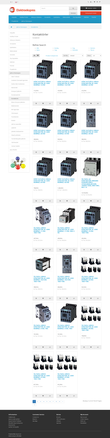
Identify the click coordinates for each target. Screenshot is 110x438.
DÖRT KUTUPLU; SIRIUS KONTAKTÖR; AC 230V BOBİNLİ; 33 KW (66, 132)
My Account (83, 417)
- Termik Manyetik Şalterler (18, 139)
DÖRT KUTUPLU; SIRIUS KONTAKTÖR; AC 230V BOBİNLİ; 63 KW (42, 180)
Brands (58, 417)
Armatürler (47, 17)
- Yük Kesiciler (14, 142)
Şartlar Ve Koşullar (14, 427)
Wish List (82, 421)
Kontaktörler (34, 27)
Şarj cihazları (13, 150)
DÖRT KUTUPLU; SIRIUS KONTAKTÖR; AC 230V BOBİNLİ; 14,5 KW (66, 83)
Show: (89, 55)
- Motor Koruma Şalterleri (17, 102)
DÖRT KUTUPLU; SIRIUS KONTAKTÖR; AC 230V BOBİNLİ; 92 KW (66, 180)
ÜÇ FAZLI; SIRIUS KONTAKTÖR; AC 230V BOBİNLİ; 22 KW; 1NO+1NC (90, 278)
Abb (38, 48)
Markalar (73, 13)
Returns (35, 419)
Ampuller (14, 17)
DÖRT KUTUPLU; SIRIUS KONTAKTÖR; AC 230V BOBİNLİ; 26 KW (42, 132)
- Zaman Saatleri (15, 146)
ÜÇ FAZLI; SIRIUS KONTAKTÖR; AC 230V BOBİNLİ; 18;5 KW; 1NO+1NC (42, 278)
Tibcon (92, 50)
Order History (84, 419)
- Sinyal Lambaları (15, 135)
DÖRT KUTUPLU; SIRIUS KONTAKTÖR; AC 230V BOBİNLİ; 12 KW (42, 83)
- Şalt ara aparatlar (15, 124)
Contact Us (36, 417)
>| (34, 405)
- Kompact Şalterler (16, 91)
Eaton (38, 50)
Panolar (94, 17)
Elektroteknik (66, 17)
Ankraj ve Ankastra (36, 17)
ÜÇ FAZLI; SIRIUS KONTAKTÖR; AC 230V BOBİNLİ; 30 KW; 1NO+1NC (90, 327)
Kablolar (86, 17)
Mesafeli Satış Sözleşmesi (16, 423)
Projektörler (15, 21)
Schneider (75, 50)
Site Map (35, 421)
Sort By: (66, 55)
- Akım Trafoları (14, 77)
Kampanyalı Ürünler (90, 13)
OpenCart (18, 434)
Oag (55, 50)
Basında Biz (12, 425)
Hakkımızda (12, 417)
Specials (58, 423)
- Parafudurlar (14, 117)
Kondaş (56, 48)
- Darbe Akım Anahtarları (17, 84)
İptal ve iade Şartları (14, 419)
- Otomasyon (14, 113)
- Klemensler (14, 87)
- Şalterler (13, 128)
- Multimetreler (14, 106)
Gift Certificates (60, 419)
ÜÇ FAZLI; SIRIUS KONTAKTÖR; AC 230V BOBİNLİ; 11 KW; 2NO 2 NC (66, 230)
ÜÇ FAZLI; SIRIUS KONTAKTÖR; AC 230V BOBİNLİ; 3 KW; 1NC (42, 326)
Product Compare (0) (52, 56)
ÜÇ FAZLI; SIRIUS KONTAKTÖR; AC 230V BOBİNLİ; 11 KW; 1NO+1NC (42, 230)
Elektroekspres (13, 436)
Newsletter (83, 423)
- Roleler (12, 120)
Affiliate (58, 421)
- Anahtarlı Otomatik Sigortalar (19, 80)
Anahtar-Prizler (24, 17)
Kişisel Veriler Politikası (15, 421)
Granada (12, 55)
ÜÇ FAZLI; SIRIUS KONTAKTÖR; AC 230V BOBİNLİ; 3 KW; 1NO (66, 326)
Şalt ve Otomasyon (26, 21)
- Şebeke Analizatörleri (16, 131)
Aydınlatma (57, 17)
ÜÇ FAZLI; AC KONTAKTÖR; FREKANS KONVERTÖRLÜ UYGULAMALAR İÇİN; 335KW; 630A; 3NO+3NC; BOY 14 (91, 183)
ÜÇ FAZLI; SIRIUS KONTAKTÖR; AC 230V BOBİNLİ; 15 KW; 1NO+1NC (90, 230)
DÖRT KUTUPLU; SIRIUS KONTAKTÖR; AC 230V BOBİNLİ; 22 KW (90, 83)
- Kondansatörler (15, 95)
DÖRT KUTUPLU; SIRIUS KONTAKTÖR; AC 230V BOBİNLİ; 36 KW (90, 132)
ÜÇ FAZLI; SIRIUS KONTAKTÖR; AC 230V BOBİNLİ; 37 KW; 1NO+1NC (42, 376)
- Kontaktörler (14, 98)
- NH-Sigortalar (14, 109)
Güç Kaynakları (77, 17)
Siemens (92, 48)
